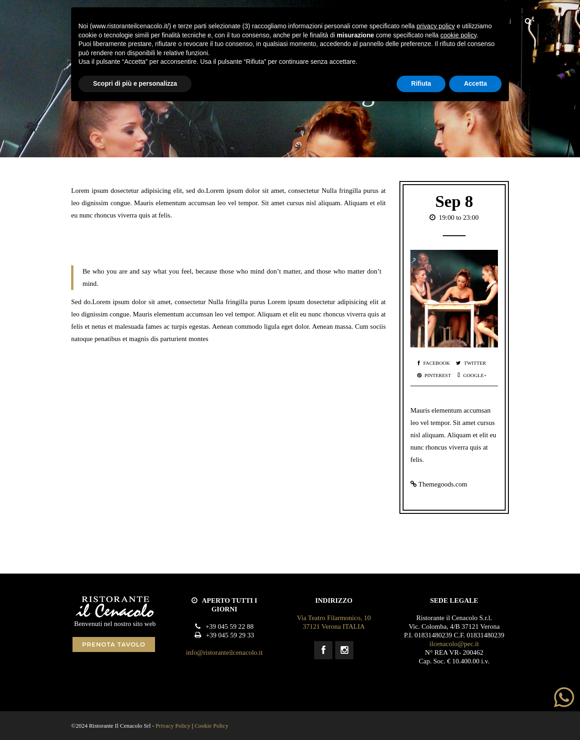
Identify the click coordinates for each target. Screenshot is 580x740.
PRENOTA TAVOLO (113, 644)
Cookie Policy (211, 725)
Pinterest (434, 375)
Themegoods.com (442, 484)
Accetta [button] (475, 83)
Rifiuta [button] (421, 83)
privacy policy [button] (436, 26)
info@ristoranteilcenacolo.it (224, 652)
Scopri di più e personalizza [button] (135, 83)
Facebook (434, 363)
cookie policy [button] (458, 35)
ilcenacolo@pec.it (454, 643)
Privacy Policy (172, 725)
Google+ (472, 375)
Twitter (471, 363)
